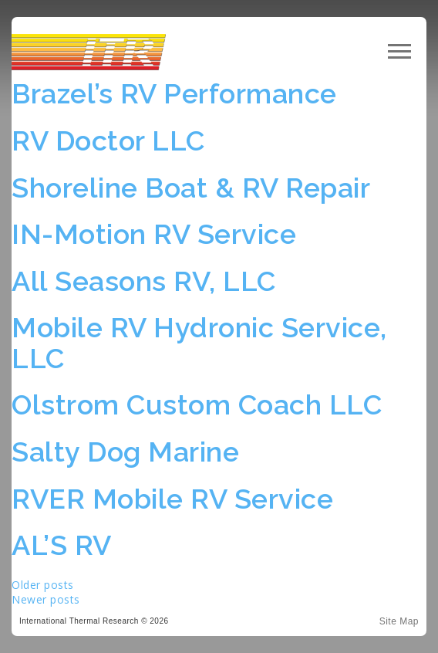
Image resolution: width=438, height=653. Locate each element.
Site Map (399, 621)
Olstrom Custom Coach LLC (197, 404)
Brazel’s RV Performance (174, 93)
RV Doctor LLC (108, 140)
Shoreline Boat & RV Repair (191, 187)
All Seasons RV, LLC (144, 281)
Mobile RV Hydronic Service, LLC (199, 342)
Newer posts (46, 599)
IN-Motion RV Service (154, 234)
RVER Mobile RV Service (172, 498)
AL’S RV (62, 545)
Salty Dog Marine (125, 451)
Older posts (43, 584)
